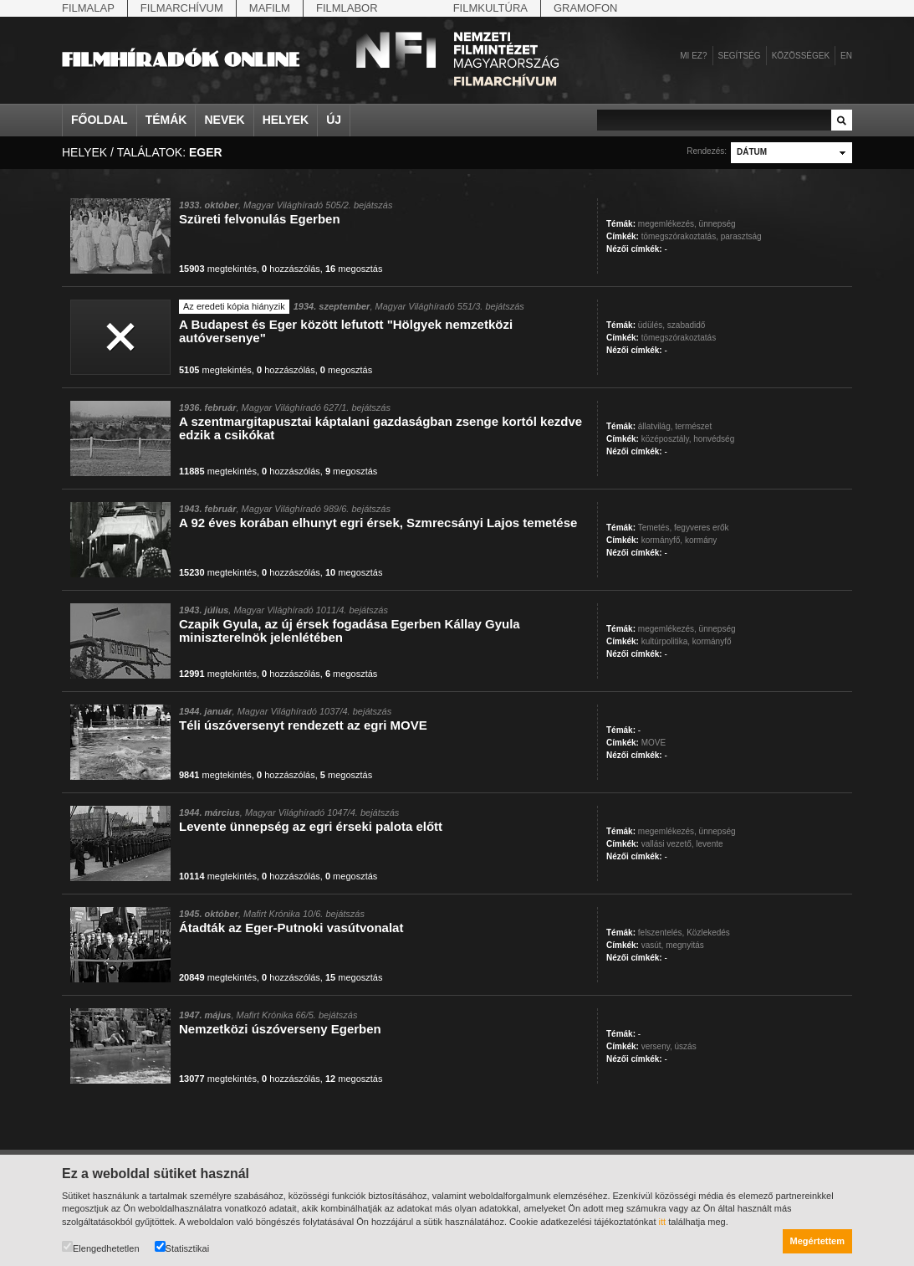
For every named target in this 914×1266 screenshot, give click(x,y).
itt (662, 1222)
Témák (166, 119)
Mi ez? (693, 55)
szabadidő (686, 325)
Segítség (739, 55)
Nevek (224, 119)
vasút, (652, 945)
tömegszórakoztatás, (679, 236)
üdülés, (651, 325)
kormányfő (712, 641)
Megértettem (817, 1241)
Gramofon (586, 8)
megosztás (354, 269)
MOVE (653, 742)
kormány (701, 540)
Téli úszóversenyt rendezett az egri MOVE (303, 725)
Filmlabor (347, 8)
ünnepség (717, 223)
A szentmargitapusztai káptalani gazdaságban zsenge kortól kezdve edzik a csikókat (380, 428)
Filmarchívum (181, 8)
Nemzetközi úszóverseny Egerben (280, 1029)
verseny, (656, 1046)
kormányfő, (661, 540)
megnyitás (685, 945)
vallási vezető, (667, 843)
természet (693, 426)
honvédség (713, 438)
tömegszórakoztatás (679, 337)
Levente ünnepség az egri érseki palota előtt (310, 826)
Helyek (286, 119)
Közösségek (801, 55)
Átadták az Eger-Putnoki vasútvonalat (291, 927)
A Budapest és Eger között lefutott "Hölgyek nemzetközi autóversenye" (346, 331)
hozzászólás (291, 269)
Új (333, 119)
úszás (686, 1046)
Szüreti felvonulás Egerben (259, 219)
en (846, 55)
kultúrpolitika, (665, 641)
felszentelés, (661, 932)
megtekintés (218, 269)
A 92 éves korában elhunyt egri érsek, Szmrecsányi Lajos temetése (378, 522)
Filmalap (88, 8)
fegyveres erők (701, 527)
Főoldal (99, 119)
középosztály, (666, 438)
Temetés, (655, 527)
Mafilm (269, 8)
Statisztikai (182, 1247)
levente (709, 843)
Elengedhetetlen (101, 1247)
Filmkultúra (490, 8)
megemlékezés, (667, 223)
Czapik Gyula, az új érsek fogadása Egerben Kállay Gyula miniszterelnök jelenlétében (349, 630)
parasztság (741, 236)
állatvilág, (655, 426)
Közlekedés (708, 932)
